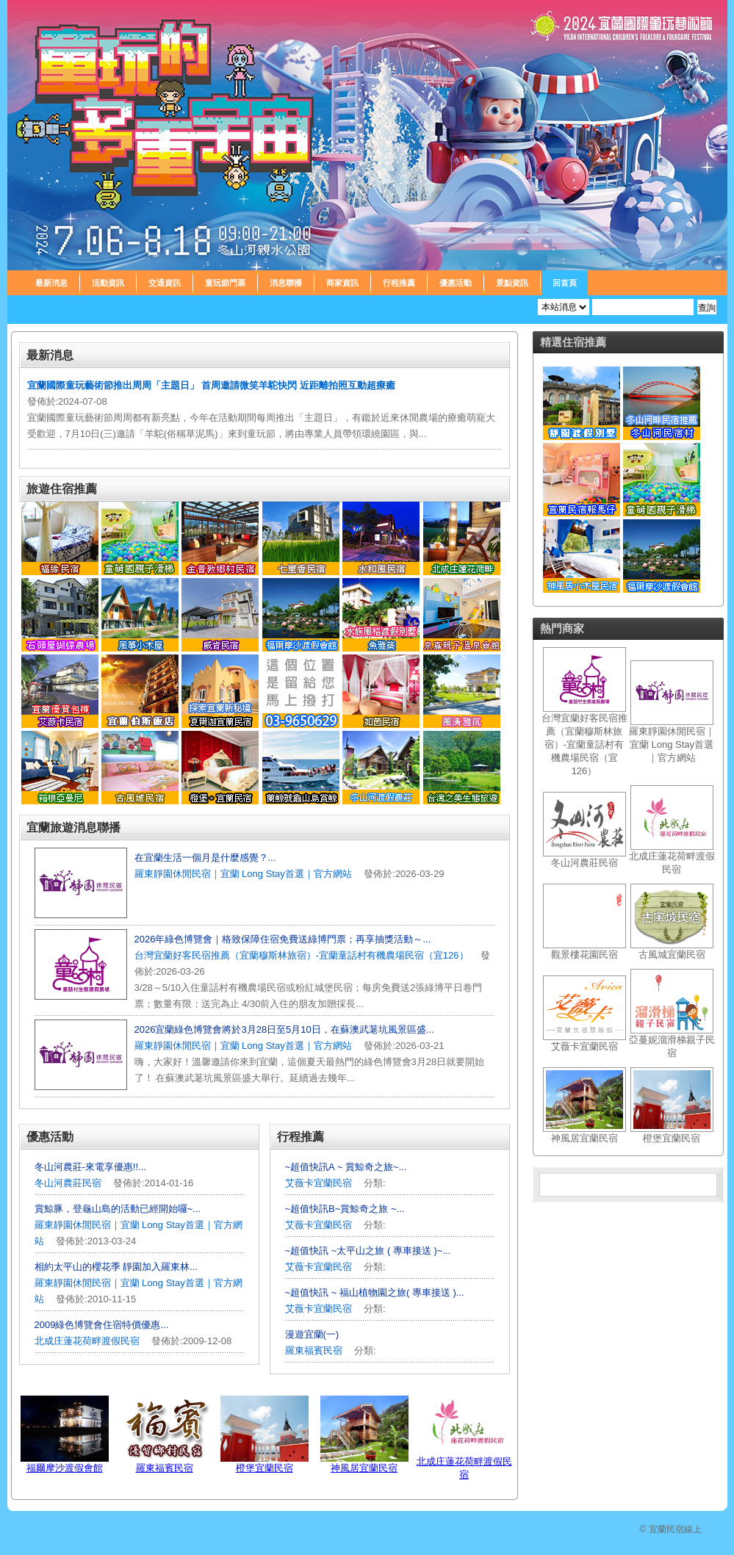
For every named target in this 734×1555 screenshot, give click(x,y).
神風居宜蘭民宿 (364, 1467)
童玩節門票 (225, 282)
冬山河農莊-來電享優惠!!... (90, 1166)
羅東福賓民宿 (315, 1350)
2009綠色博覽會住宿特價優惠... (102, 1324)
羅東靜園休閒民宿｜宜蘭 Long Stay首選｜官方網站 (243, 873)
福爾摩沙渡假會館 (64, 1467)
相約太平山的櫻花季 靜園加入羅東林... (116, 1266)
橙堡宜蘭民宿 (264, 1467)
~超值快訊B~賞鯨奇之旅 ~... (345, 1208)
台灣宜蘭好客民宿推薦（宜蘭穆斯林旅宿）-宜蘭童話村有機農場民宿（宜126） (301, 955)
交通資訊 (164, 282)
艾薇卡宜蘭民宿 (318, 1182)
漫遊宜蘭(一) (312, 1334)
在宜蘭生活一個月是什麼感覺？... (205, 857)
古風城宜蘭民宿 (671, 954)
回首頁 (565, 282)
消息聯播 (286, 282)
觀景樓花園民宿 (584, 954)
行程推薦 (399, 282)
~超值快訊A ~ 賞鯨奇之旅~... (346, 1166)
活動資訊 (108, 282)
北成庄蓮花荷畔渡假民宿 (87, 1340)
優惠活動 (455, 282)
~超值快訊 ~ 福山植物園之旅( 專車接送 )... (374, 1292)
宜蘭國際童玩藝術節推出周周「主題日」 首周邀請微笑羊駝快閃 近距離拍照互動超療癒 (211, 385)
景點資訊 (512, 282)
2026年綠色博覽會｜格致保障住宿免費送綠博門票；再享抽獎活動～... (282, 939)
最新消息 (51, 282)
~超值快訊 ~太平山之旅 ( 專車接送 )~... (368, 1250)
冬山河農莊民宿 (68, 1182)
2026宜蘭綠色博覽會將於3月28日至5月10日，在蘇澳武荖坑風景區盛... (284, 1029)
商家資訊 (342, 282)
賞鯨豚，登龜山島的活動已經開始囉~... (118, 1208)
